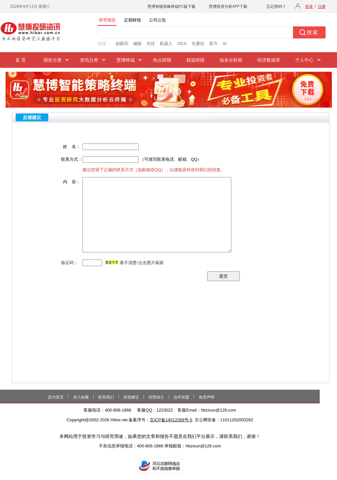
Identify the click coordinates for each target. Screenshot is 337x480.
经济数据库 (268, 60)
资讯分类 (89, 60)
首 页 (20, 60)
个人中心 (304, 60)
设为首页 (56, 397)
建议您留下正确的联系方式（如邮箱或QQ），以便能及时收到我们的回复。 (154, 169)
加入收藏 (81, 397)
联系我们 (106, 397)
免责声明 (206, 397)
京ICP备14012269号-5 (171, 419)
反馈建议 (131, 397)
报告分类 (52, 60)
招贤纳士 (156, 397)
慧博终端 (125, 60)
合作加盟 (181, 397)
